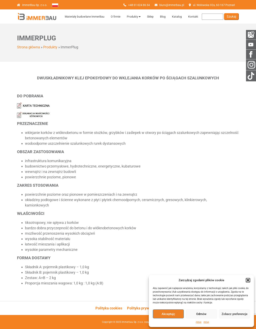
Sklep (150, 16)
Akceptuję (168, 314)
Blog (163, 16)
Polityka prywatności (144, 308)
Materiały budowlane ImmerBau (84, 16)
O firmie (115, 16)
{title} (198, 322)
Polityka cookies (108, 308)
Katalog (177, 16)
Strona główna (28, 47)
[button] (248, 280)
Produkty (134, 16)
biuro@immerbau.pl (171, 5)
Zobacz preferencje (234, 314)
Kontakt (193, 16)
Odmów (201, 314)
